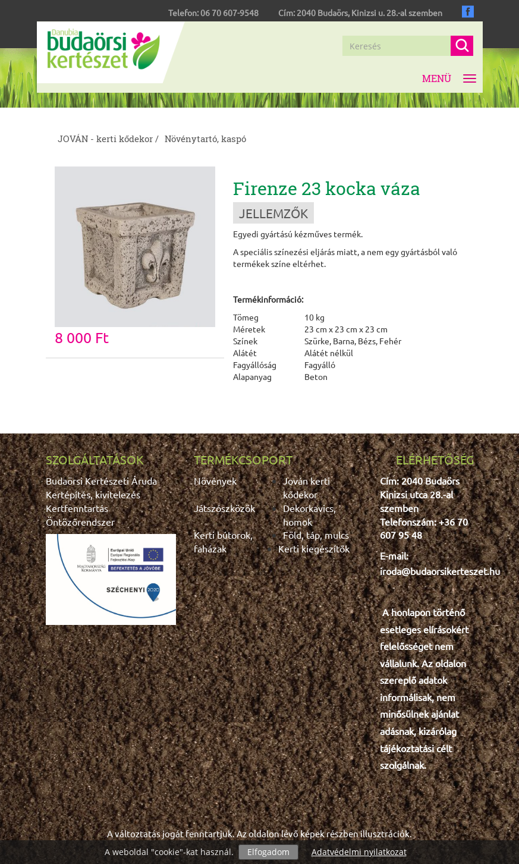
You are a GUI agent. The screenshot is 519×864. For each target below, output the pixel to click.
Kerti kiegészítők (314, 548)
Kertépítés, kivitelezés (93, 494)
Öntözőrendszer (80, 521)
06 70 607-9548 (229, 12)
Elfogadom (268, 851)
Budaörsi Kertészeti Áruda (101, 480)
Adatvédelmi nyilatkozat (359, 851)
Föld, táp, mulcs (316, 535)
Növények (215, 480)
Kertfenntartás (77, 508)
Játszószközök (224, 508)
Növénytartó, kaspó (205, 138)
